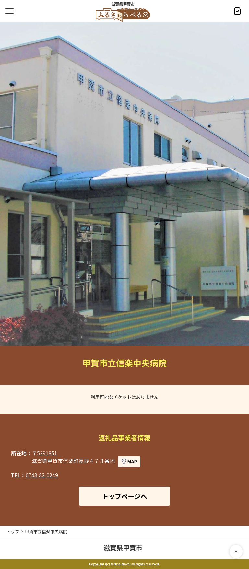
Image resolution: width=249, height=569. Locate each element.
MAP (132, 461)
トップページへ (124, 496)
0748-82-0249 (42, 475)
